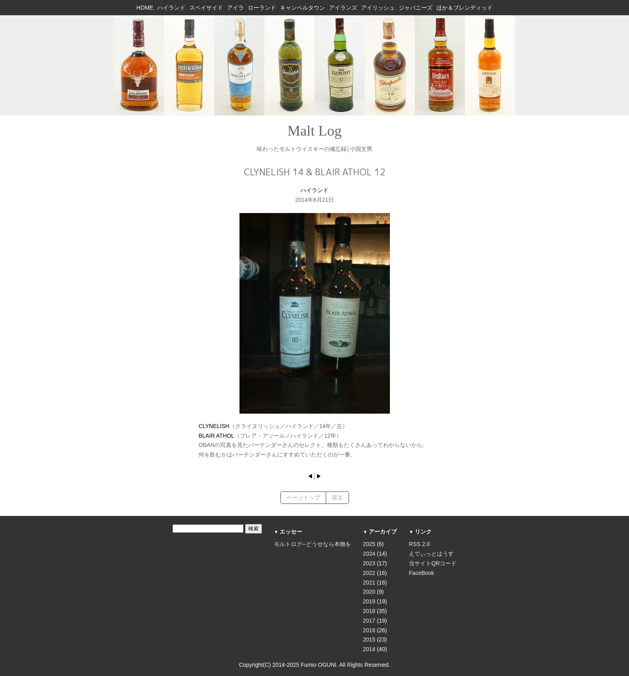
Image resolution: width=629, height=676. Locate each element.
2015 (369, 639)
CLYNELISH (214, 426)
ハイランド (314, 190)
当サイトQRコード (433, 563)
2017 (369, 620)
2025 (369, 544)
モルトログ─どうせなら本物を (312, 544)
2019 (369, 601)
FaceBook (421, 573)
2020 (369, 592)
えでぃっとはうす (431, 553)
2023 (369, 563)
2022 (369, 573)
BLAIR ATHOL (216, 435)
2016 (369, 630)
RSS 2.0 (419, 544)
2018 (369, 611)
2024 (369, 553)
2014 (369, 649)
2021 (369, 582)
